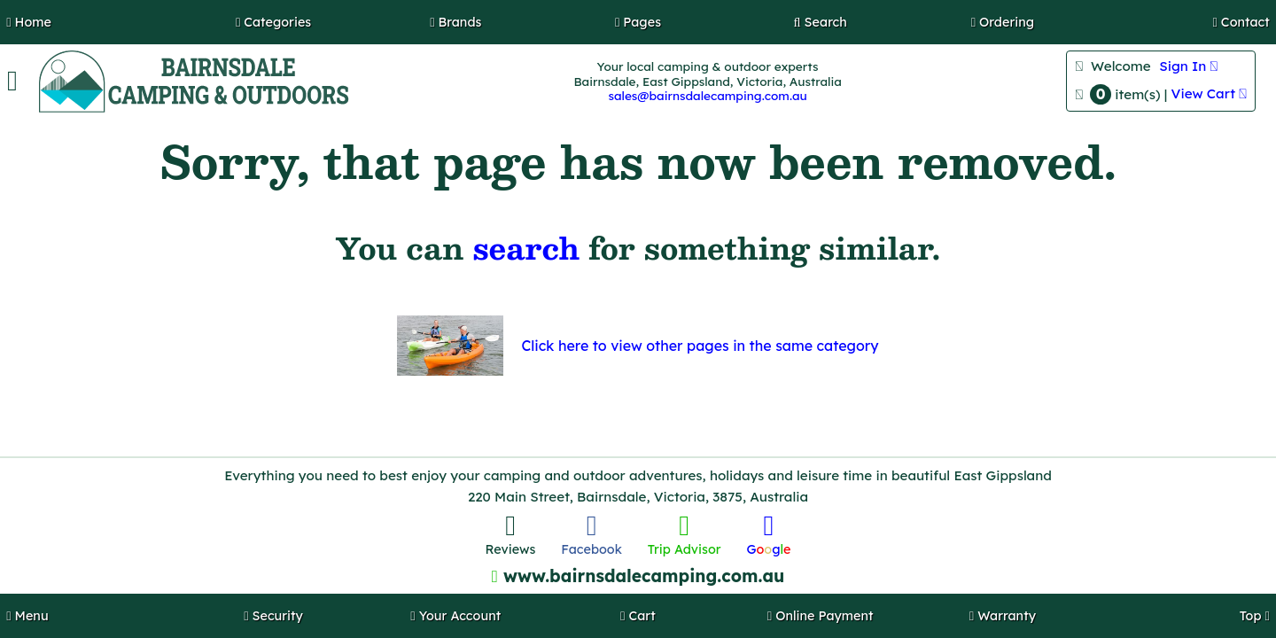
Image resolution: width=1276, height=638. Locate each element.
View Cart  (1209, 93)
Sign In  (1188, 66)
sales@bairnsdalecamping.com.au (707, 95)
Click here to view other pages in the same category (699, 345)
